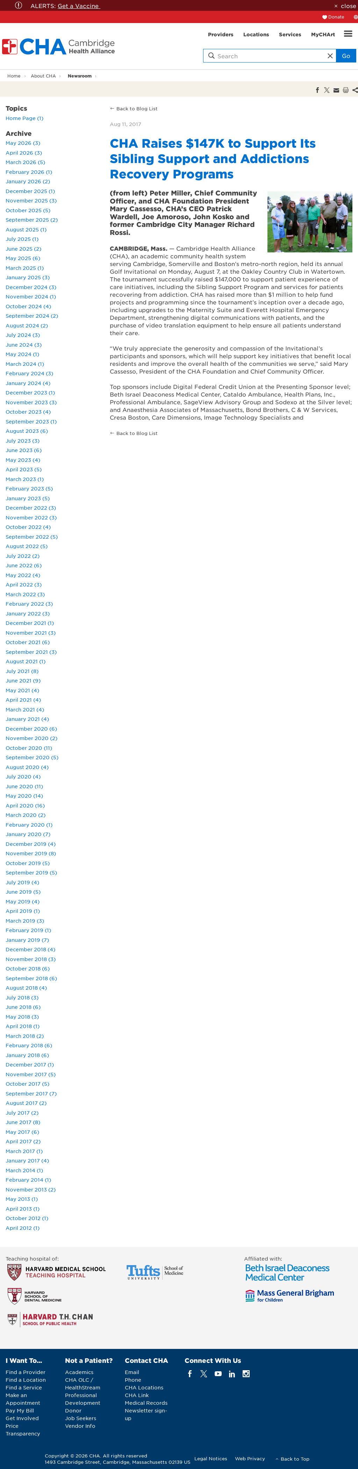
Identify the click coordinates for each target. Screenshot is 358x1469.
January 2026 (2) (28, 181)
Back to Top (295, 1459)
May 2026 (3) (23, 143)
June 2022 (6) (24, 565)
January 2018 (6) (27, 1055)
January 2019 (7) (27, 940)
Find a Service (24, 1387)
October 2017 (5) (27, 1083)
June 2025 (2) (23, 248)
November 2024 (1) (31, 296)
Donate (336, 17)
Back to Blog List (137, 108)
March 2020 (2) (25, 815)
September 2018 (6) (31, 978)
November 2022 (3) (31, 517)
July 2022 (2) (23, 556)
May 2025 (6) (23, 258)
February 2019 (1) (28, 930)
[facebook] (190, 1374)
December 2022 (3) (31, 507)
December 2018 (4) (30, 949)
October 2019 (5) (28, 863)
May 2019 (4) (23, 901)
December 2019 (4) (31, 844)
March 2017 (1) (24, 1151)
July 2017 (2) (22, 1112)
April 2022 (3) (24, 584)
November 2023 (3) (31, 402)
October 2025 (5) (28, 210)
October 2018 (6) (28, 968)
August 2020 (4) (27, 767)
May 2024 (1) (22, 354)
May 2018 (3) (22, 1016)
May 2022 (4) (23, 575)
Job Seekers (80, 1418)
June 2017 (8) (23, 1122)
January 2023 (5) (28, 498)
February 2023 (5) (29, 488)
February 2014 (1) (28, 1179)
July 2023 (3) (23, 440)
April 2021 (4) (23, 699)
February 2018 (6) (29, 1045)
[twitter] (204, 1374)
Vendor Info (80, 1426)
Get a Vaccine (79, 5)
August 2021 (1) (25, 661)
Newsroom (80, 76)
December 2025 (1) (30, 191)
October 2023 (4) (28, 411)
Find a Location (26, 1379)
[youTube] (218, 1374)
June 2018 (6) (23, 1007)
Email (132, 1372)
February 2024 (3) (29, 373)
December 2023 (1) (30, 392)
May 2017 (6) (22, 1132)
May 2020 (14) (24, 795)
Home (14, 76)
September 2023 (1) (31, 421)
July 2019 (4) (22, 882)
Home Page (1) (24, 118)
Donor (73, 1410)
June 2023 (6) (24, 450)
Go (346, 55)
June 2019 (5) (23, 891)
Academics (79, 1372)
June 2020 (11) (24, 786)
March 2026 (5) (25, 162)
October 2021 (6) (28, 642)
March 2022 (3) (25, 594)
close (348, 5)
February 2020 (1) (29, 824)
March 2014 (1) (24, 1170)
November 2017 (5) (31, 1074)
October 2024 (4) (28, 306)
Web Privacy (250, 1458)
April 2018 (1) (23, 1026)
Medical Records (146, 1403)
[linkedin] (232, 1374)
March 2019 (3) (25, 920)
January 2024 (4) (28, 383)
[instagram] (246, 1374)
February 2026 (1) (29, 172)
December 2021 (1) (30, 623)
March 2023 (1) (25, 479)
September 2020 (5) (32, 757)
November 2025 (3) (31, 200)
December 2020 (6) (31, 728)
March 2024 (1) (25, 364)
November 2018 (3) (31, 959)
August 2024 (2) (27, 325)
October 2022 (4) (28, 527)
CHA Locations (144, 1387)
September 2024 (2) (32, 315)
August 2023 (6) (27, 431)
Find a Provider (25, 1372)
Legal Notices (210, 1458)
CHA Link (137, 1395)
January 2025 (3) (28, 277)
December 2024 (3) (31, 287)
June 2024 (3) (24, 344)
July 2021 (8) (22, 671)
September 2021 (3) (31, 652)
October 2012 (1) (27, 1218)
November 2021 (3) (31, 632)
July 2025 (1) (22, 239)
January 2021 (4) (27, 719)
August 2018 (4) (26, 987)
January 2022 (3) (28, 613)
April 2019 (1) (23, 911)
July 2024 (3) (23, 335)
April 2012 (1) (23, 1228)
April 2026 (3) (24, 152)
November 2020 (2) (31, 738)
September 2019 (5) (31, 872)
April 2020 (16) (25, 805)
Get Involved (22, 1418)
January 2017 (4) (27, 1160)
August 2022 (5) (27, 546)
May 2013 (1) (22, 1199)
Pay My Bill (20, 1410)
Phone (133, 1379)
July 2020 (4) (23, 776)
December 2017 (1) (30, 1064)
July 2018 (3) (22, 997)
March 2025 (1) (25, 268)
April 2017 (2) (23, 1141)
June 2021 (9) (23, 680)
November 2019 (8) (31, 853)
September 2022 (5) (32, 536)
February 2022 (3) (29, 603)
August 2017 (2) (26, 1103)
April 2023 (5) (24, 469)
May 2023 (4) (23, 460)
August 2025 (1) (26, 229)
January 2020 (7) (28, 834)
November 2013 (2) (31, 1189)
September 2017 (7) (31, 1093)
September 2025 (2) (32, 219)
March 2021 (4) (25, 709)
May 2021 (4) (22, 690)
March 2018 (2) (25, 1036)
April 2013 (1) (23, 1208)
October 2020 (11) (29, 748)
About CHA (43, 76)
